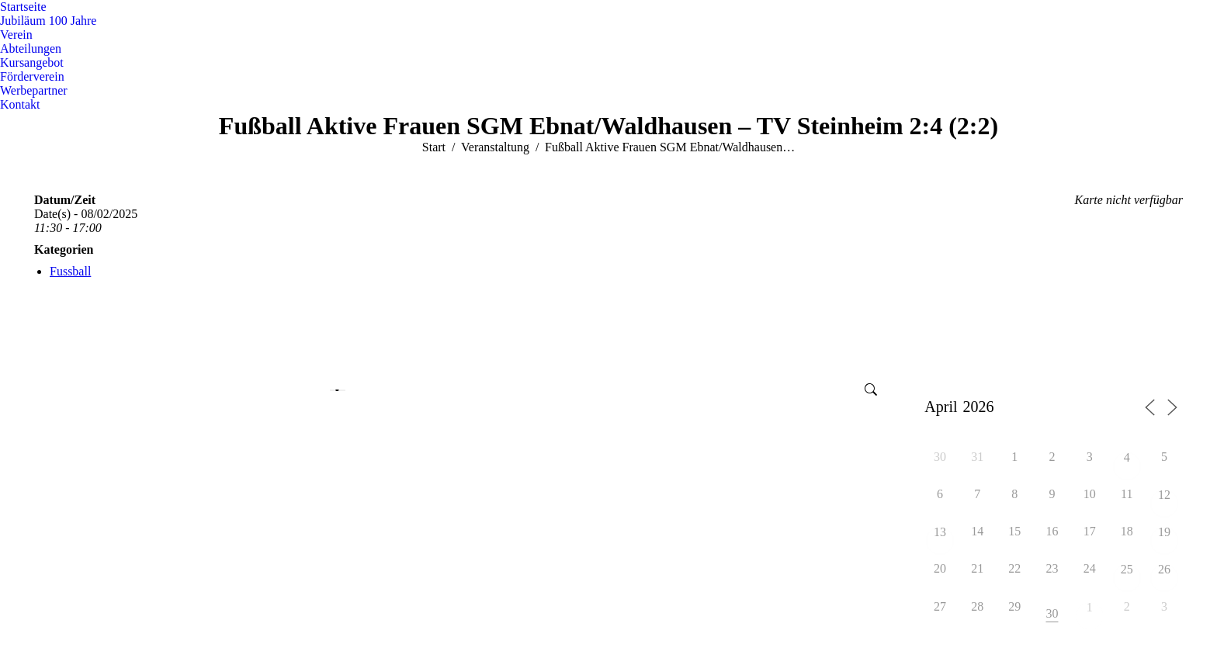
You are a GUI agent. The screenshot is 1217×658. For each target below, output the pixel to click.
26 (1164, 570)
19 (1164, 533)
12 (1164, 495)
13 (940, 533)
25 (1127, 570)
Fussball (70, 271)
